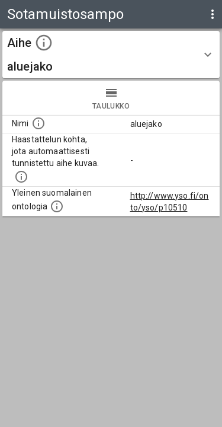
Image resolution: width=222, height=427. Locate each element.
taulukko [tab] (111, 98)
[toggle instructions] (43, 42)
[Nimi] (38, 123)
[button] (111, 54)
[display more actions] (212, 14)
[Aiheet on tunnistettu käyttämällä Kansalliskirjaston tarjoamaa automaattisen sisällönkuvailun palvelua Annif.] (21, 176)
